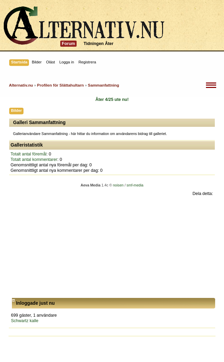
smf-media (135, 185)
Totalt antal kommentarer (34, 159)
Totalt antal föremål (28, 154)
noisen (118, 185)
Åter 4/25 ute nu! (112, 99)
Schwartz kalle (24, 320)
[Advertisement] (112, 247)
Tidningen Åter (98, 43)
